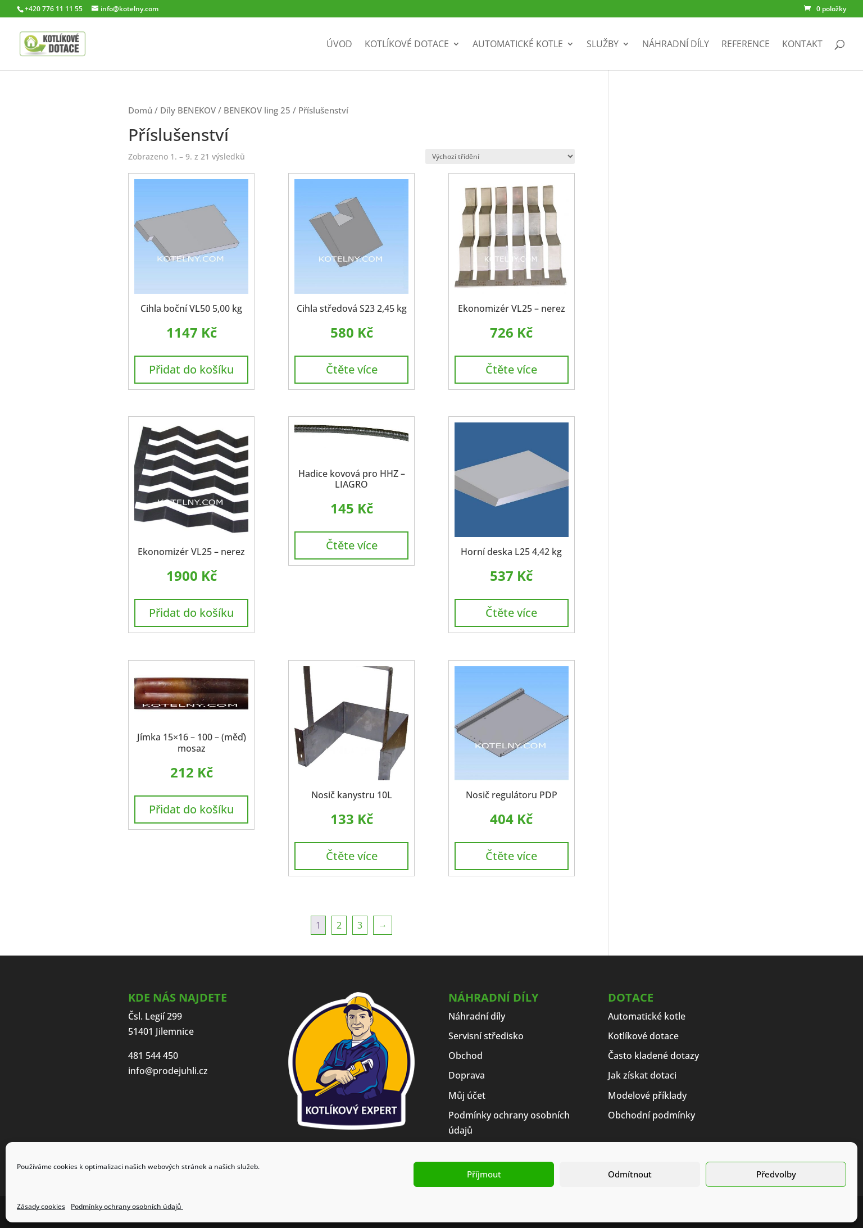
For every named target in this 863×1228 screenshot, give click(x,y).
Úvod (339, 45)
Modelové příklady (647, 1095)
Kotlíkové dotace (407, 45)
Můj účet (466, 1095)
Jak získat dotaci (642, 1075)
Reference (745, 45)
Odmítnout (630, 1174)
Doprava (466, 1075)
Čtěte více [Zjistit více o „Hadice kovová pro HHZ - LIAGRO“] (352, 545)
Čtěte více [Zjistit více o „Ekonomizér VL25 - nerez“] (511, 369)
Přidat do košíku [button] (191, 369)
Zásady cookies (41, 1206)
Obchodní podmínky (651, 1115)
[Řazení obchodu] (500, 156)
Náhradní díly (675, 45)
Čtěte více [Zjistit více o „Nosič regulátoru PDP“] (511, 855)
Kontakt (802, 45)
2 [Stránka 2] (339, 925)
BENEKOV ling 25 (257, 110)
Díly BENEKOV (188, 110)
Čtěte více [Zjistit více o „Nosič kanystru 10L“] (352, 855)
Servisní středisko (486, 1036)
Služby (603, 45)
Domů (140, 110)
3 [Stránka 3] (359, 925)
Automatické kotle (518, 45)
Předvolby (776, 1174)
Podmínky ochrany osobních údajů (127, 1206)
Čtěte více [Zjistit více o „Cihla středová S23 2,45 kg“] (352, 369)
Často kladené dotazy (653, 1055)
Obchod (465, 1055)
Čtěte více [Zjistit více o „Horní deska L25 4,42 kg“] (511, 612)
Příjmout (484, 1174)
